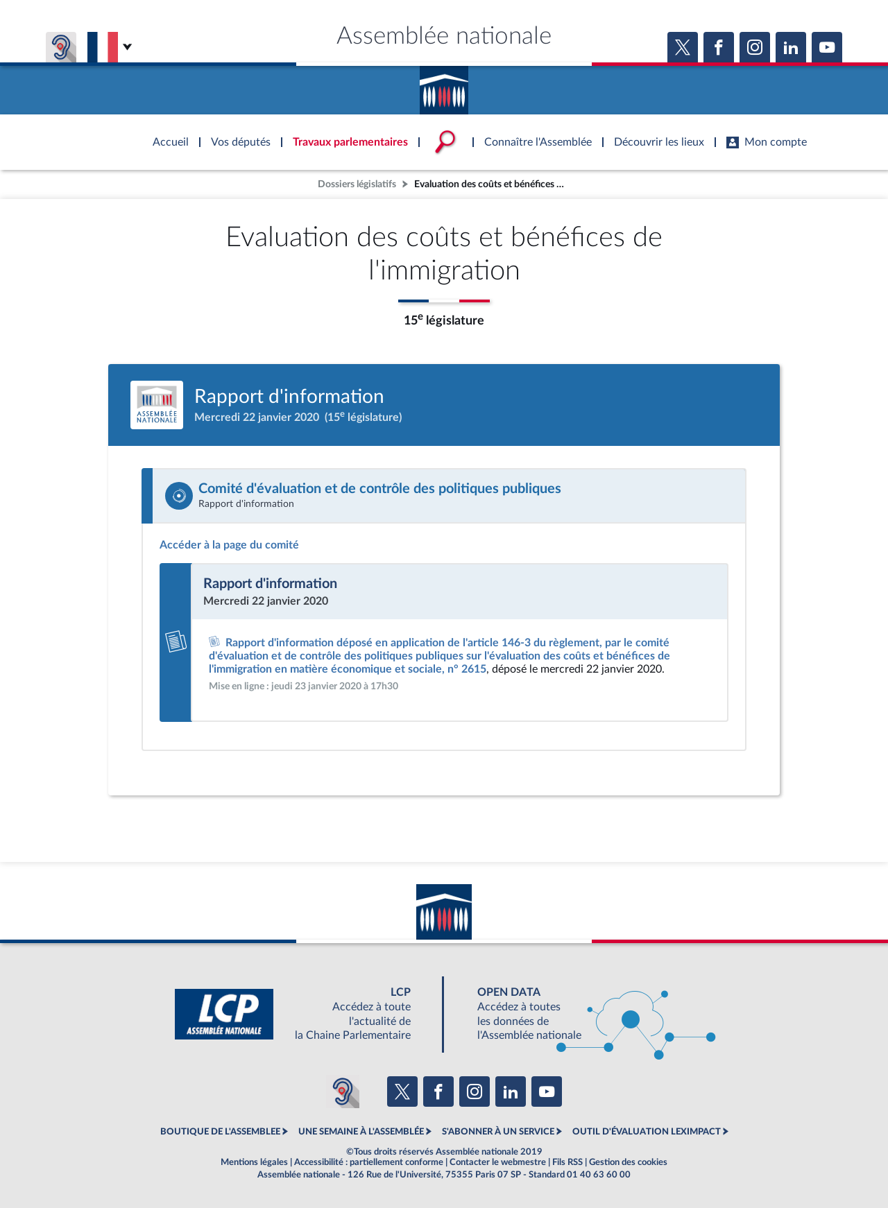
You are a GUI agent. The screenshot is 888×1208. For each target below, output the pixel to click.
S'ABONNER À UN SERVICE (498, 1132)
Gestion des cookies (628, 1162)
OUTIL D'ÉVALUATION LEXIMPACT (646, 1132)
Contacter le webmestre (498, 1162)
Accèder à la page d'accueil (444, 85)
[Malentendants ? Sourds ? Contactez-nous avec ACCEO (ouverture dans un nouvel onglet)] (342, 1091)
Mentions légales (254, 1162)
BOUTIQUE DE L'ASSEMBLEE (220, 1132)
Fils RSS (567, 1162)
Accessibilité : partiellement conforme (368, 1162)
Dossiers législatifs (357, 184)
